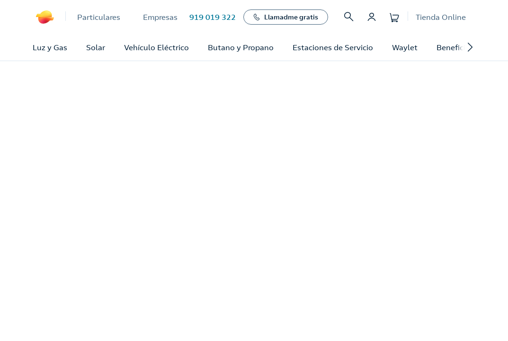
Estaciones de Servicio (333, 47)
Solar (95, 47)
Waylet (405, 47)
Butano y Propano (241, 47)
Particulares (98, 17)
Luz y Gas (50, 47)
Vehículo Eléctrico (156, 47)
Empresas (160, 17)
